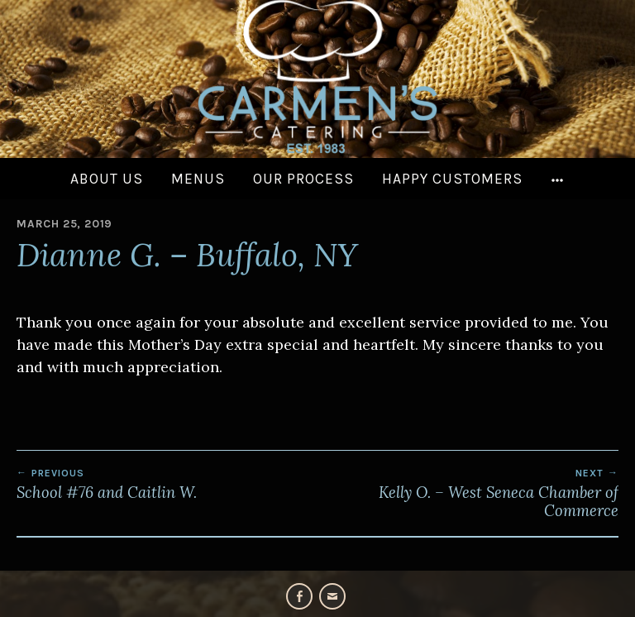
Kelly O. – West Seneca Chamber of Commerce (468, 493)
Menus (198, 178)
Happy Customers (452, 178)
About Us (106, 178)
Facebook (299, 596)
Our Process (303, 178)
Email (332, 596)
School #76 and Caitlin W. (167, 484)
